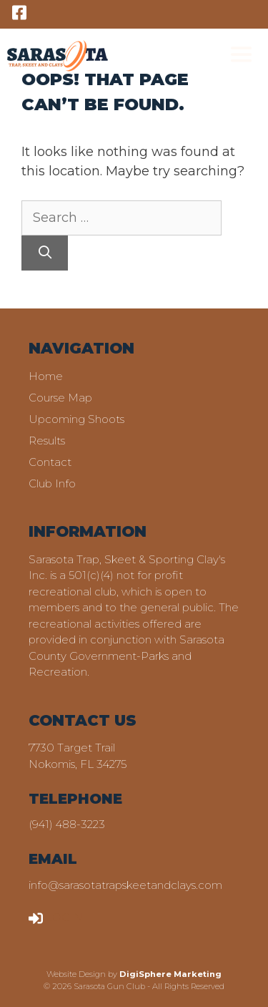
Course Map (60, 397)
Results (47, 440)
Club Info (52, 483)
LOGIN (56, 917)
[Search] (44, 253)
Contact (50, 462)
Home (46, 376)
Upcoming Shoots (76, 419)
